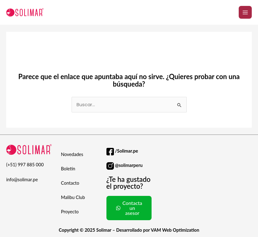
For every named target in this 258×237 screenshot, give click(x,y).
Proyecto (70, 211)
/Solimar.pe (126, 151)
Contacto (70, 183)
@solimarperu (129, 165)
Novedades (72, 154)
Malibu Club (73, 197)
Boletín (68, 168)
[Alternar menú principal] (245, 12)
